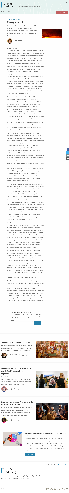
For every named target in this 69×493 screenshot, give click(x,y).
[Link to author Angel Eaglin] (4, 420)
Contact (53, 464)
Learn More (30, 454)
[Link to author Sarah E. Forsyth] (4, 389)
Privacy (2, 488)
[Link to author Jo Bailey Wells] (9, 41)
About (47, 464)
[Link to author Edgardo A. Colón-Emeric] (4, 355)
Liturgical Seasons (12, 19)
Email (12, 320)
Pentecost (21, 19)
